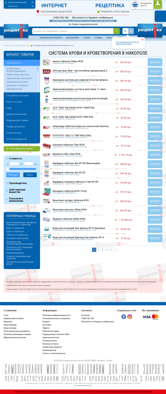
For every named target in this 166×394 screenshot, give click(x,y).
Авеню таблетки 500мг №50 (68, 61)
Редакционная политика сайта (56, 334)
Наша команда (10, 325)
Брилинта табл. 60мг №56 (66, 154)
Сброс (30, 174)
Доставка (47, 325)
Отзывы (98, 38)
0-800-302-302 (61, 17)
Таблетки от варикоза (17, 235)
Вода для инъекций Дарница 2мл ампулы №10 (78, 237)
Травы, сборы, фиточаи (17, 74)
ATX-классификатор (16, 139)
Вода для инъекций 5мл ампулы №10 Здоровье (79, 228)
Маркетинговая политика (15, 337)
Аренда (110, 38)
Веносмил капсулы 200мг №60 (70, 209)
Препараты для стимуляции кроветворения (19, 248)
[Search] (116, 31)
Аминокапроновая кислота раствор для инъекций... (81, 98)
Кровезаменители (15, 253)
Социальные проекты (51, 38)
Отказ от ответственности (54, 353)
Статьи (86, 38)
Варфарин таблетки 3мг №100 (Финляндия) (76, 163)
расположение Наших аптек (56, 11)
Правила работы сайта (14, 318)
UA (131, 31)
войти (158, 7)
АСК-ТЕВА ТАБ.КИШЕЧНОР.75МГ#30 (73, 117)
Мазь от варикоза (15, 228)
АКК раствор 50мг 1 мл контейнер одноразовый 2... (81, 70)
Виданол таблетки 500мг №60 (69, 218)
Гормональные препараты (19, 78)
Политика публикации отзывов (17, 334)
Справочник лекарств (52, 347)
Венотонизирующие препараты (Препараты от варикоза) (21, 223)
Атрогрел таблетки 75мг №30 (69, 144)
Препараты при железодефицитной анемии (19, 243)
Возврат (46, 322)
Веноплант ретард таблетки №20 (71, 200)
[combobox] (20, 2)
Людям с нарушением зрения (83, 24)
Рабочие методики (51, 331)
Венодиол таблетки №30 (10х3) (70, 191)
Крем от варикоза (15, 231)
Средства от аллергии (17, 85)
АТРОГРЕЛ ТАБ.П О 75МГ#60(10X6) (72, 135)
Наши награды (10, 328)
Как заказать (72, 38)
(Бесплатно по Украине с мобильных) (92, 17)
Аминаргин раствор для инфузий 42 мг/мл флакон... (81, 79)
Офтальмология (14, 89)
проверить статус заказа (115, 11)
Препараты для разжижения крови (20, 263)
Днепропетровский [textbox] (17, 2)
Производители (49, 350)
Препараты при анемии (17, 238)
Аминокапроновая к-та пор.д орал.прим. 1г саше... (80, 89)
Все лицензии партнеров (83, 385)
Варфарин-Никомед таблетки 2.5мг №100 (75, 181)
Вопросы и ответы (50, 344)
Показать (13, 174)
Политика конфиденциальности (57, 315)
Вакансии (8, 322)
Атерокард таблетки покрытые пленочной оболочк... (81, 126)
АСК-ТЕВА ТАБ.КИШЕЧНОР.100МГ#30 (73, 107)
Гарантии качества (51, 337)
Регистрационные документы (17, 331)
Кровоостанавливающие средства (18, 257)
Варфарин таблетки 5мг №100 (69, 172)
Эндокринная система (17, 82)
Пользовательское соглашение (56, 318)
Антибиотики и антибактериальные (16, 69)
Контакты (85, 315)
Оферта (46, 328)
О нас (6, 315)
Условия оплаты (50, 341)
